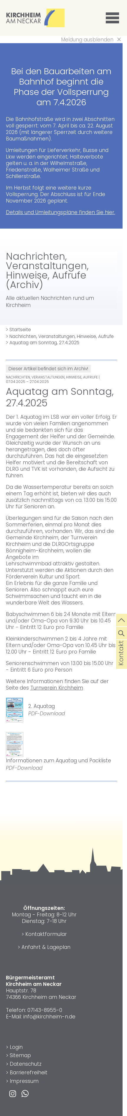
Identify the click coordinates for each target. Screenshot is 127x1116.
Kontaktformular (46, 934)
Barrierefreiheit (28, 1072)
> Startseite (18, 329)
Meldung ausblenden (87, 39)
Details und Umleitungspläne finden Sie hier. (60, 212)
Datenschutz (26, 1064)
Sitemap (20, 1055)
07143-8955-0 (44, 1010)
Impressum (24, 1081)
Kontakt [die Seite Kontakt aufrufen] (121, 662)
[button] (113, 18)
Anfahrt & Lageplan (46, 947)
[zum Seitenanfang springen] (121, 619)
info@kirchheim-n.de (49, 1016)
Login (16, 1047)
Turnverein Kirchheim (56, 687)
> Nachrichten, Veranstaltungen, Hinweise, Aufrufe (60, 336)
